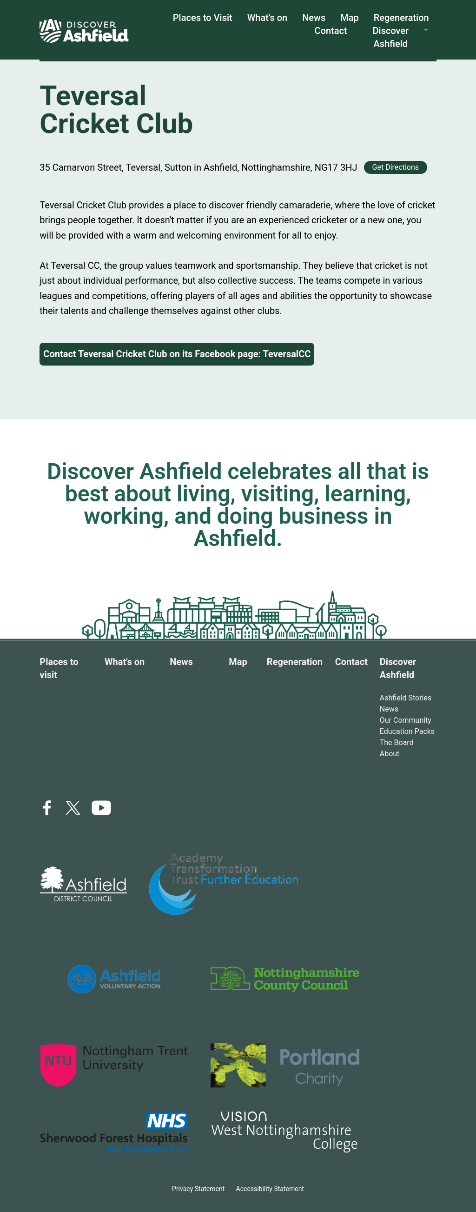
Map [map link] (349, 17)
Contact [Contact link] (351, 661)
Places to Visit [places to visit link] (202, 17)
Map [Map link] (238, 661)
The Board (397, 742)
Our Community (405, 720)
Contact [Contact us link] (331, 30)
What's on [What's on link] (267, 17)
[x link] (73, 807)
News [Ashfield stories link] (389, 709)
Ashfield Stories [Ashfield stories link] (406, 697)
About (390, 753)
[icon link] (101, 807)
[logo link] (83, 883)
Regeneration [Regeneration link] (401, 17)
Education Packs (407, 731)
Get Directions (395, 167)
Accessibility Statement (270, 1188)
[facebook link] (47, 807)
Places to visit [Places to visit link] (59, 668)
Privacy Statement (198, 1188)
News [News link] (313, 17)
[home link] (84, 30)
